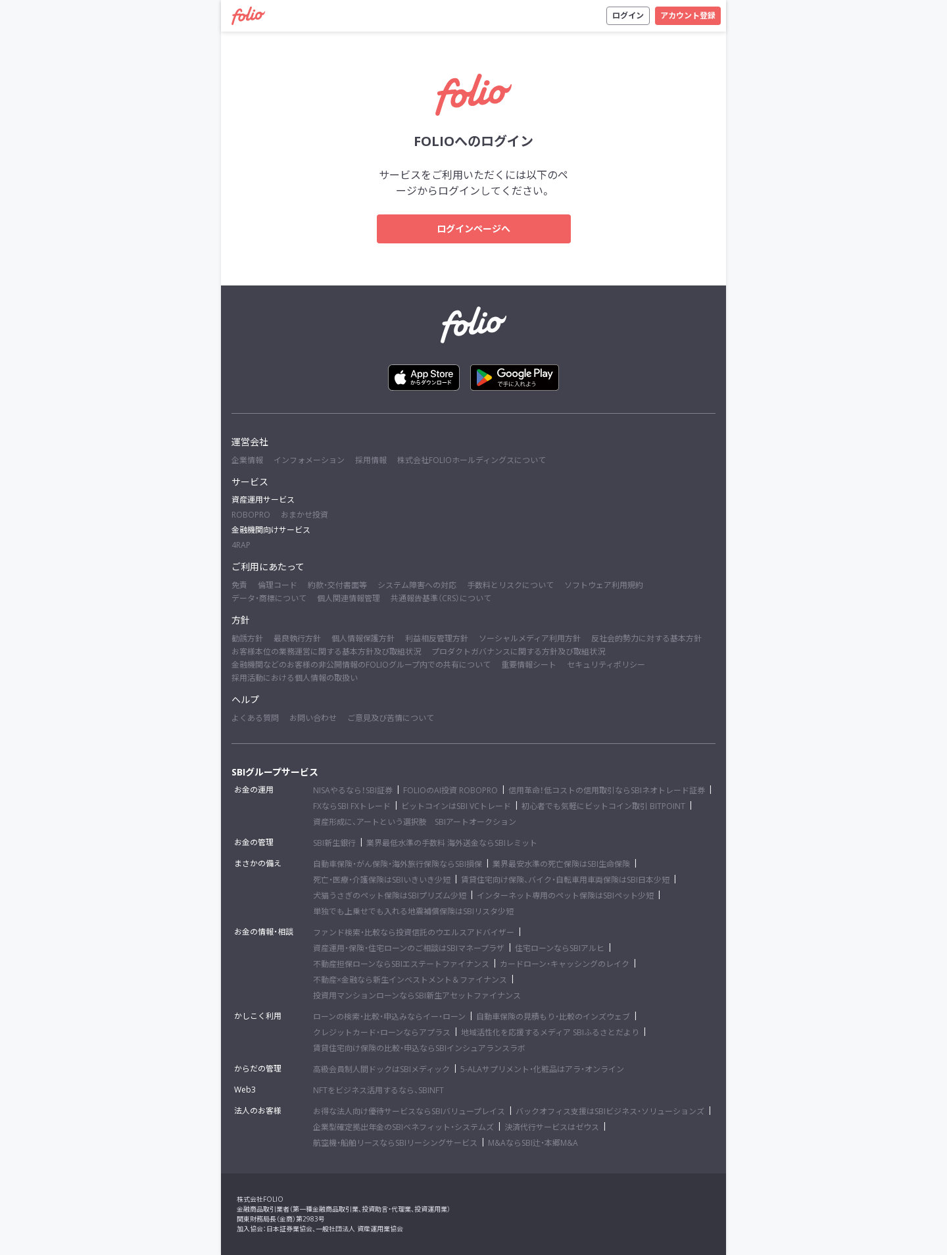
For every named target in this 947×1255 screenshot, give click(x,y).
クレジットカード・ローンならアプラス (381, 1032)
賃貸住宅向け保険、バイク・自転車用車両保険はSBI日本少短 (565, 879)
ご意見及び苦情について (390, 718)
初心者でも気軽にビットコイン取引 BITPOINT (603, 806)
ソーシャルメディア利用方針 (530, 638)
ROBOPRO (250, 514)
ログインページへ (473, 228)
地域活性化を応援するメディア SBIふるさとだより (550, 1032)
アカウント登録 (688, 15)
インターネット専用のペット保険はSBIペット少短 (565, 895)
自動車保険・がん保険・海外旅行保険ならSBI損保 (397, 864)
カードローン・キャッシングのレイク (564, 964)
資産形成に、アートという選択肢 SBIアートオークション (414, 821)
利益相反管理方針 (436, 638)
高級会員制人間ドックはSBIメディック (381, 1069)
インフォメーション (309, 460)
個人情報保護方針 (363, 638)
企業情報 (247, 460)
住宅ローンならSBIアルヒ (559, 948)
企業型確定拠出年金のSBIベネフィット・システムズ (403, 1127)
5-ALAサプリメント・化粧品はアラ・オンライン (542, 1069)
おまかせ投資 (304, 514)
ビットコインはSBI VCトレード (456, 806)
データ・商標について (268, 598)
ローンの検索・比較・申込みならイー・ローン (389, 1016)
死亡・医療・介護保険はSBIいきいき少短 (381, 879)
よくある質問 (255, 718)
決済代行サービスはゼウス (551, 1127)
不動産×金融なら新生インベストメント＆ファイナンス (410, 979)
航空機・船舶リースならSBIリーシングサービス (395, 1142)
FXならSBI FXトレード (352, 806)
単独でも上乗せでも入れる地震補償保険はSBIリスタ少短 (413, 911)
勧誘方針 (247, 638)
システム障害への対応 (416, 585)
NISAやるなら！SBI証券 (353, 790)
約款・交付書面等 (337, 585)
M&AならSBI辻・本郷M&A (533, 1142)
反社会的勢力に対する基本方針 (646, 638)
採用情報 (371, 460)
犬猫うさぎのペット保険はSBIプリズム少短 (389, 895)
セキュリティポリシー (606, 664)
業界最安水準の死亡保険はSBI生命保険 (561, 864)
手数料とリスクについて (510, 585)
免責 (239, 585)
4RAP (241, 545)
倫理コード (277, 585)
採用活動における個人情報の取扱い (294, 677)
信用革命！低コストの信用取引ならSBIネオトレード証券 (606, 790)
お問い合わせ (313, 718)
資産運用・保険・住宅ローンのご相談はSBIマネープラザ (408, 948)
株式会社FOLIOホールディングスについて (471, 460)
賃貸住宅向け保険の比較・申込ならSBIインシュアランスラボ (419, 1048)
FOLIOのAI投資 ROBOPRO (450, 790)
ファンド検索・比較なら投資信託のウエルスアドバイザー (413, 932)
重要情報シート (528, 664)
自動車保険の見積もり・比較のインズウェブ (553, 1016)
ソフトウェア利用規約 (603, 585)
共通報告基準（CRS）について (441, 598)
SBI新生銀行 (334, 843)
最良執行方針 (297, 638)
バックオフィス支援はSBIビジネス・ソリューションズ (610, 1111)
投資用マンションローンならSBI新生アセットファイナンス (417, 995)
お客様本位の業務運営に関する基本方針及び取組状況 (326, 651)
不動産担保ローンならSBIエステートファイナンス (401, 964)
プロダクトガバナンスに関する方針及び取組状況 (518, 651)
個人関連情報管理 (348, 598)
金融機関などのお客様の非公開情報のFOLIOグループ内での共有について (361, 664)
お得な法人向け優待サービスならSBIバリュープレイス (409, 1111)
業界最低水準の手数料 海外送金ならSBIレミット (451, 843)
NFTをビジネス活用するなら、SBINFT (378, 1090)
